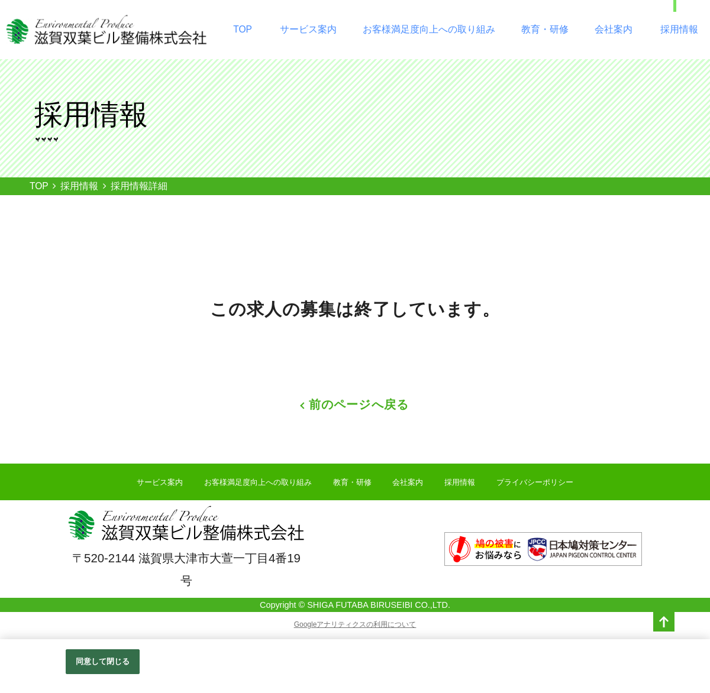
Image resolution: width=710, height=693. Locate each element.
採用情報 (679, 29)
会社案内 (613, 29)
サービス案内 (308, 29)
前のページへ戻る (358, 404)
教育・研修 (545, 29)
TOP (242, 29)
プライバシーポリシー (534, 482)
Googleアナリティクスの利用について (355, 624)
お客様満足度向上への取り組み (429, 29)
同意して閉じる (103, 662)
